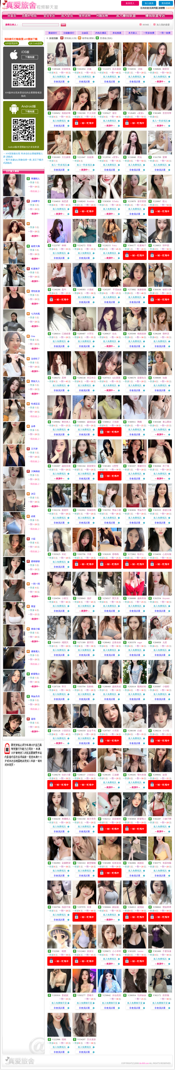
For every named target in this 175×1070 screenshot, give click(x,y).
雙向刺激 (141, 774)
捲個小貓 (35, 629)
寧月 (64, 686)
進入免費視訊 (59, 76)
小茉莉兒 (66, 730)
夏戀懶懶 (91, 863)
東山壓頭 (167, 422)
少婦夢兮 (35, 201)
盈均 (64, 289)
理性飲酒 (35, 291)
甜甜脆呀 (116, 819)
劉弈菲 (166, 69)
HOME (146, 24)
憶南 (64, 1039)
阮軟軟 (90, 686)
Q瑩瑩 (115, 466)
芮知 (139, 157)
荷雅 (89, 245)
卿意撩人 (66, 422)
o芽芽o (115, 157)
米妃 (64, 554)
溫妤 (89, 598)
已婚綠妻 (66, 333)
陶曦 (139, 422)
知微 (165, 377)
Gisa (33, 336)
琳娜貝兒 (141, 466)
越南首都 (66, 466)
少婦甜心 (91, 774)
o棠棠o (140, 113)
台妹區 (85, 33)
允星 (165, 642)
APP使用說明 (11, 43)
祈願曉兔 (66, 69)
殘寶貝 (65, 642)
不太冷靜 (91, 113)
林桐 (64, 245)
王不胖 (34, 449)
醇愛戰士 (35, 674)
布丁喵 (166, 466)
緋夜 (33, 516)
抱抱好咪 (66, 113)
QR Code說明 (35, 43)
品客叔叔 (116, 642)
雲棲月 (90, 995)
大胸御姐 (35, 471)
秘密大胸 (35, 246)
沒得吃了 (35, 358)
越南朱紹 (116, 686)
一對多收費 (148, 33)
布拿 (89, 907)
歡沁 (165, 201)
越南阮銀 (91, 422)
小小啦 (166, 730)
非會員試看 (59, 81)
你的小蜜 (66, 774)
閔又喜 (115, 598)
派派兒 (90, 951)
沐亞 (33, 494)
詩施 (89, 69)
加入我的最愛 (163, 24)
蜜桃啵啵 (35, 561)
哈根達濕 (116, 863)
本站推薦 (117, 33)
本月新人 (132, 33)
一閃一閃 (35, 584)
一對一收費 (164, 33)
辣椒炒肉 (91, 510)
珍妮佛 (90, 157)
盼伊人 (140, 554)
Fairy (114, 245)
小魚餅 (115, 422)
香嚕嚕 (115, 554)
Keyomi (166, 598)
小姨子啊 (167, 819)
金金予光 (91, 730)
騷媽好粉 (141, 686)
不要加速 (167, 951)
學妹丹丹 (35, 696)
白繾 (139, 730)
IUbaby (115, 201)
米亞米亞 (91, 377)
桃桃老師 (141, 333)
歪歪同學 (167, 113)
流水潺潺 (116, 69)
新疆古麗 (167, 510)
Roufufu (90, 201)
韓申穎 (166, 245)
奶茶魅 (166, 995)
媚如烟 (115, 907)
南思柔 (65, 201)
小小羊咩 (116, 951)
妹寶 (165, 774)
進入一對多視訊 (160, 121)
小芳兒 (90, 333)
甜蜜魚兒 (141, 377)
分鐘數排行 (68, 33)
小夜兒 (65, 598)
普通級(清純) (106, 38)
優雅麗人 (35, 651)
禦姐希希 (167, 907)
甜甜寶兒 (91, 466)
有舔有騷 (167, 863)
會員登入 (130, 3)
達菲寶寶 (141, 201)
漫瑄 (114, 113)
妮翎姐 (140, 907)
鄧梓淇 (166, 333)
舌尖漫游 (91, 1039)
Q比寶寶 (116, 377)
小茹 (33, 539)
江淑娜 (115, 774)
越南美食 (141, 598)
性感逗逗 (35, 403)
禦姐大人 (35, 381)
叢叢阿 (65, 510)
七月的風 (35, 313)
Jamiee (140, 951)
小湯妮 (90, 289)
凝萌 (33, 719)
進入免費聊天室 (59, 1003)
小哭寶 (115, 730)
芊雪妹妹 (116, 289)
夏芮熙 (90, 642)
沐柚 (139, 69)
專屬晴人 (35, 178)
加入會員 (149, 3)
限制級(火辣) (70, 38)
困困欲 (140, 863)
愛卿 (165, 157)
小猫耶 (166, 686)
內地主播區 (100, 33)
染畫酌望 (66, 863)
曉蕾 (64, 951)
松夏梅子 (35, 268)
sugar (139, 642)
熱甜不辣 (66, 907)
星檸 (64, 377)
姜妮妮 (65, 995)
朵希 (33, 426)
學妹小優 (116, 510)
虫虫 (114, 333)
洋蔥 (89, 554)
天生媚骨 (66, 157)
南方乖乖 (91, 819)
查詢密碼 (165, 3)
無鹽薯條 (141, 289)
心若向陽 (167, 554)
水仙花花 (116, 995)
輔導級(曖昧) (88, 38)
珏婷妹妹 (141, 995)
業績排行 (52, 33)
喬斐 (33, 606)
